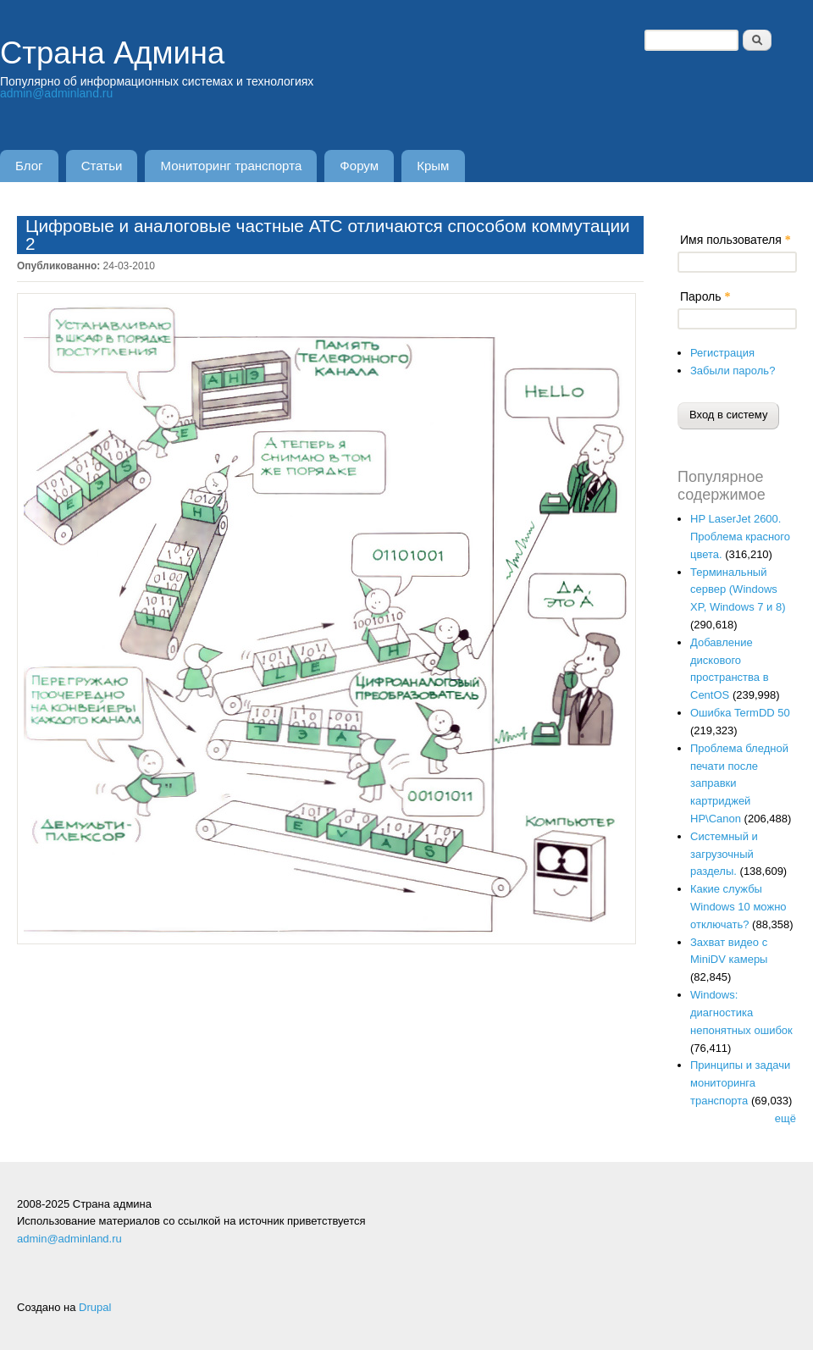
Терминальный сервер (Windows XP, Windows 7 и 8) (738, 590)
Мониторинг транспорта (231, 165)
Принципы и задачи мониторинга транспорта (740, 1083)
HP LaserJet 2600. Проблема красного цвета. (740, 536)
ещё (785, 1118)
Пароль (705, 296)
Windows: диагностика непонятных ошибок (741, 1012)
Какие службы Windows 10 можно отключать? (738, 906)
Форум (359, 165)
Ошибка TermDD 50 (740, 712)
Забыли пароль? (732, 370)
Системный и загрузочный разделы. (724, 854)
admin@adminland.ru (56, 93)
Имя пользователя (735, 239)
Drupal (95, 1307)
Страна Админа (112, 53)
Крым (433, 165)
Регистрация (722, 352)
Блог (29, 165)
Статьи (102, 165)
